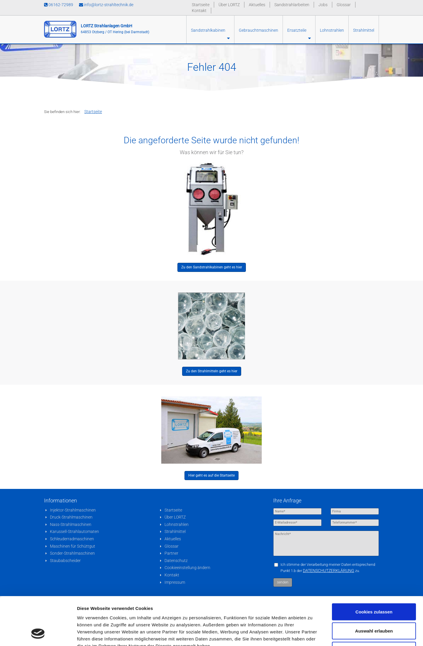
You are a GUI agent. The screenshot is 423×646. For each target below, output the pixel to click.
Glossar (344, 4)
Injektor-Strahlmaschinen (73, 510)
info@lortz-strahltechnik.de (106, 4)
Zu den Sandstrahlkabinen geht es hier (211, 267)
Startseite (200, 4)
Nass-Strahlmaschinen (70, 524)
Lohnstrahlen (332, 30)
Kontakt (199, 10)
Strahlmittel (363, 30)
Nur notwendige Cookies (374, 607)
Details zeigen (312, 634)
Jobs (323, 4)
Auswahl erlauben (374, 588)
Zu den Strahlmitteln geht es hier (211, 371)
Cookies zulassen (373, 568)
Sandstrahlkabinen (210, 34)
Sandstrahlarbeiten (291, 4)
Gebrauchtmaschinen (258, 30)
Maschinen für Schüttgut (72, 546)
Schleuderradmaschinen (72, 538)
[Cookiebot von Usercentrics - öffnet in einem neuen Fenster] (38, 634)
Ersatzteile (299, 34)
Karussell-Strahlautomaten (74, 531)
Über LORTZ (229, 4)
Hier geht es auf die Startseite (211, 475)
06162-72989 (58, 4)
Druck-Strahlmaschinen (71, 517)
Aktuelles (257, 4)
